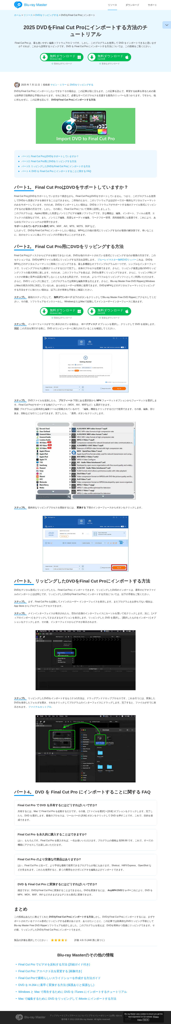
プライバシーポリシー (99, 1015)
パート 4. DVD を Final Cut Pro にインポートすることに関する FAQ (56, 171)
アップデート (71, 1015)
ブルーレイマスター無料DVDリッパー (117, 259)
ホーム (17, 15)
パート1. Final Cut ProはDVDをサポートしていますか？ (50, 156)
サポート (152, 5)
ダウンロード (132, 5)
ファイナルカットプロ (39, 707)
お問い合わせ (116, 1015)
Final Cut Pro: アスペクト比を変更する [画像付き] (50, 971)
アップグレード (57, 1015)
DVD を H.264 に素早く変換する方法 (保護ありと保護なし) (56, 984)
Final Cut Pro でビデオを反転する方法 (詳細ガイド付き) (54, 964)
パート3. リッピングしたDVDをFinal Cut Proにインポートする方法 (56, 166)
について (83, 1015)
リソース (112, 5)
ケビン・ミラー (59, 84)
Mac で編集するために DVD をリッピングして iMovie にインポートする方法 (67, 998)
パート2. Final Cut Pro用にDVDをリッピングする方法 (49, 161)
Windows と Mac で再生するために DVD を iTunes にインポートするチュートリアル (72, 991)
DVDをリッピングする (46, 15)
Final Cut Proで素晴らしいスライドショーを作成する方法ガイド (59, 978)
